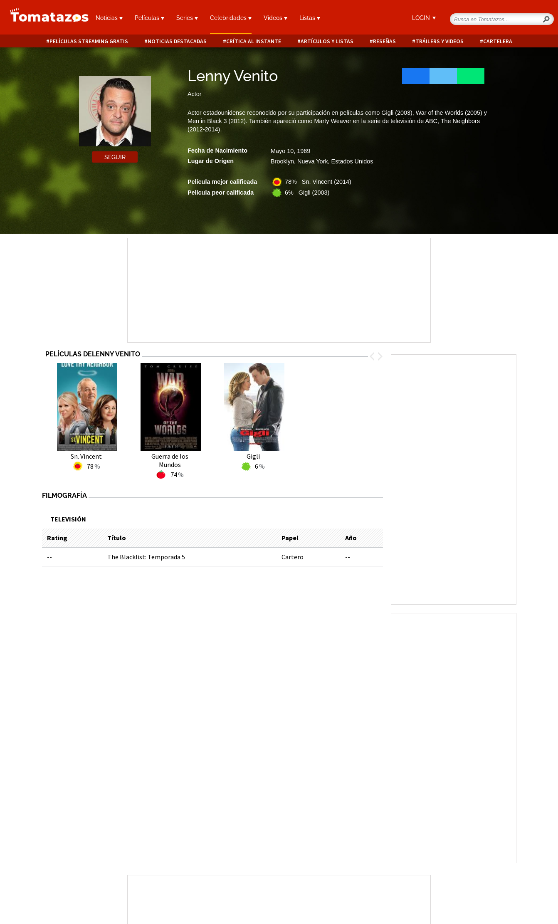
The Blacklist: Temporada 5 (146, 557)
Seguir (115, 157)
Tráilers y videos (439, 41)
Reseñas (384, 41)
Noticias (109, 18)
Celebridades (231, 18)
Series (187, 18)
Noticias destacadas (177, 41)
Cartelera (497, 41)
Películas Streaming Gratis (88, 41)
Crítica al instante (253, 41)
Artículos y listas (327, 41)
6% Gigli (307, 192)
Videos (275, 18)
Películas (149, 18)
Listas (309, 18)
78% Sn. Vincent (318, 181)
